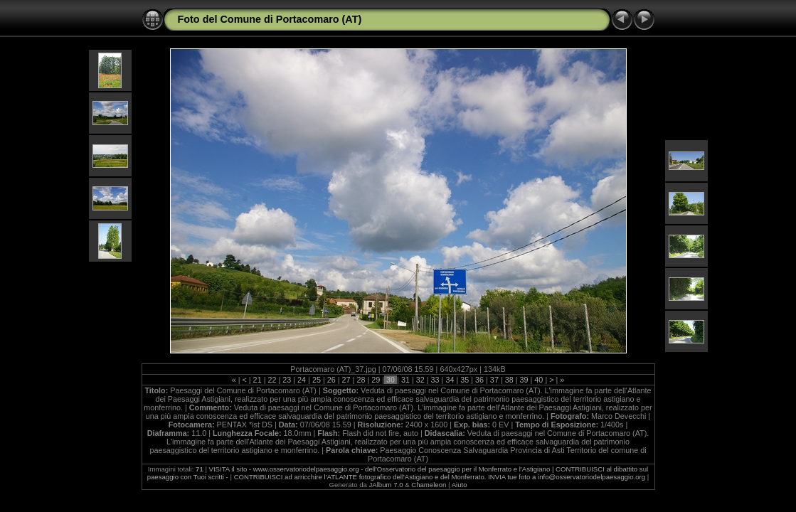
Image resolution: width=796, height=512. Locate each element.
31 (405, 379)
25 (316, 379)
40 (538, 379)
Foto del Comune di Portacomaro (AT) (270, 19)
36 (479, 379)
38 (509, 379)
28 (360, 379)
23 (286, 379)
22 (271, 379)
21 (257, 379)
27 (346, 379)
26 (331, 379)
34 (449, 379)
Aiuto (459, 485)
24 (301, 379)
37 (494, 379)
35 (464, 379)
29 (375, 379)
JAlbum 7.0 (386, 485)
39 (524, 379)
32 (420, 379)
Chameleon (428, 485)
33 (435, 379)
